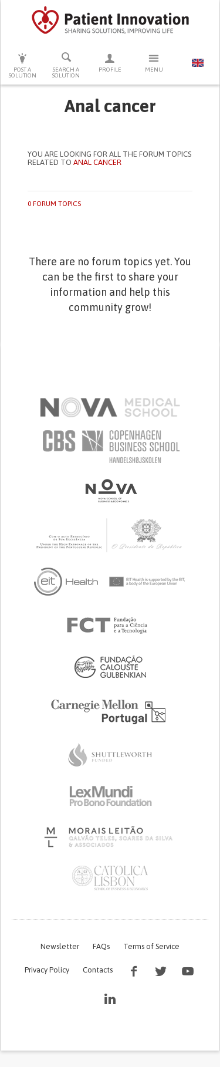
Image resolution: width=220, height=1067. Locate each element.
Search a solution (67, 65)
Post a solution (23, 65)
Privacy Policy (47, 969)
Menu (154, 62)
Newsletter (59, 946)
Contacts (98, 969)
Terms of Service (151, 946)
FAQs (101, 946)
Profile (110, 62)
